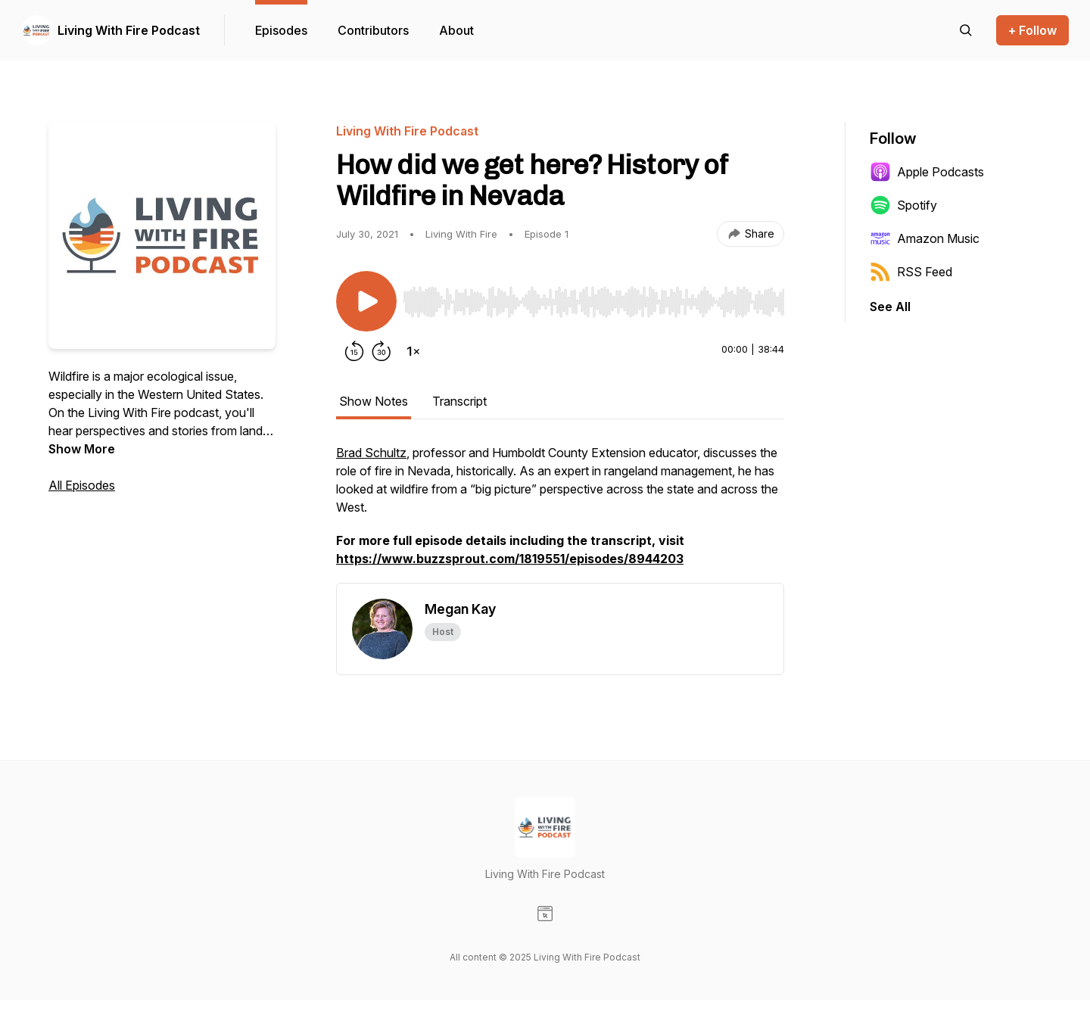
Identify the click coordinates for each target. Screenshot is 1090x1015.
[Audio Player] (593, 297)
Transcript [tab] (459, 401)
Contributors (373, 30)
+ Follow (1032, 30)
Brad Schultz (371, 452)
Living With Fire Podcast (129, 30)
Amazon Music (924, 238)
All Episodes (81, 485)
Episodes (281, 30)
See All (890, 306)
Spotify (903, 205)
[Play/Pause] (366, 301)
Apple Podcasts (927, 171)
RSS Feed (911, 271)
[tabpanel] (560, 513)
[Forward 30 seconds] (381, 351)
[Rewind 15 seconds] (354, 351)
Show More (81, 448)
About (456, 30)
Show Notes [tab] (373, 401)
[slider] (593, 302)
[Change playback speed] (413, 351)
